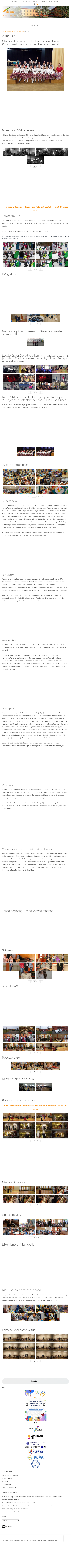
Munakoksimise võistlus (10, 1500)
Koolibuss (44, 1)
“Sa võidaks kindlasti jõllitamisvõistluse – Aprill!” (18, 1503)
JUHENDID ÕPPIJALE (9, 1488)
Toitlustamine (26, 1)
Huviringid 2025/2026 (10, 1475)
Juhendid (36, 1)
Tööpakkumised (54, 1)
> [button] (43, 1404)
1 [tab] (34, 1422)
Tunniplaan (16, 1)
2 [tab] (36, 1422)
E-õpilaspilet (6, 1485)
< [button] (27, 1404)
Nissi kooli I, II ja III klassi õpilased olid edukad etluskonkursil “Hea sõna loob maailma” (32, 1497)
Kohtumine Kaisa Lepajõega (12, 1512)
